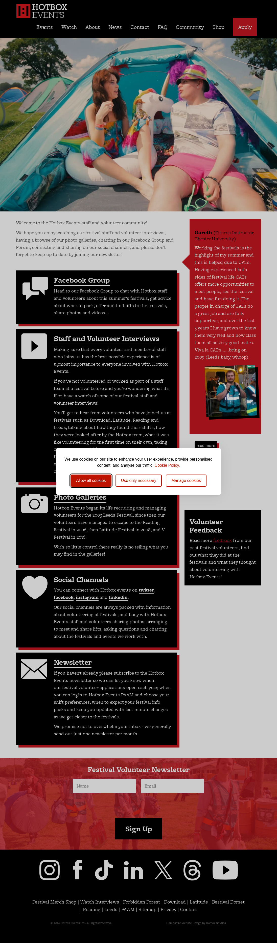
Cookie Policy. (167, 465)
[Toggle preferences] (186, 481)
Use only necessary (138, 480)
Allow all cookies (91, 480)
